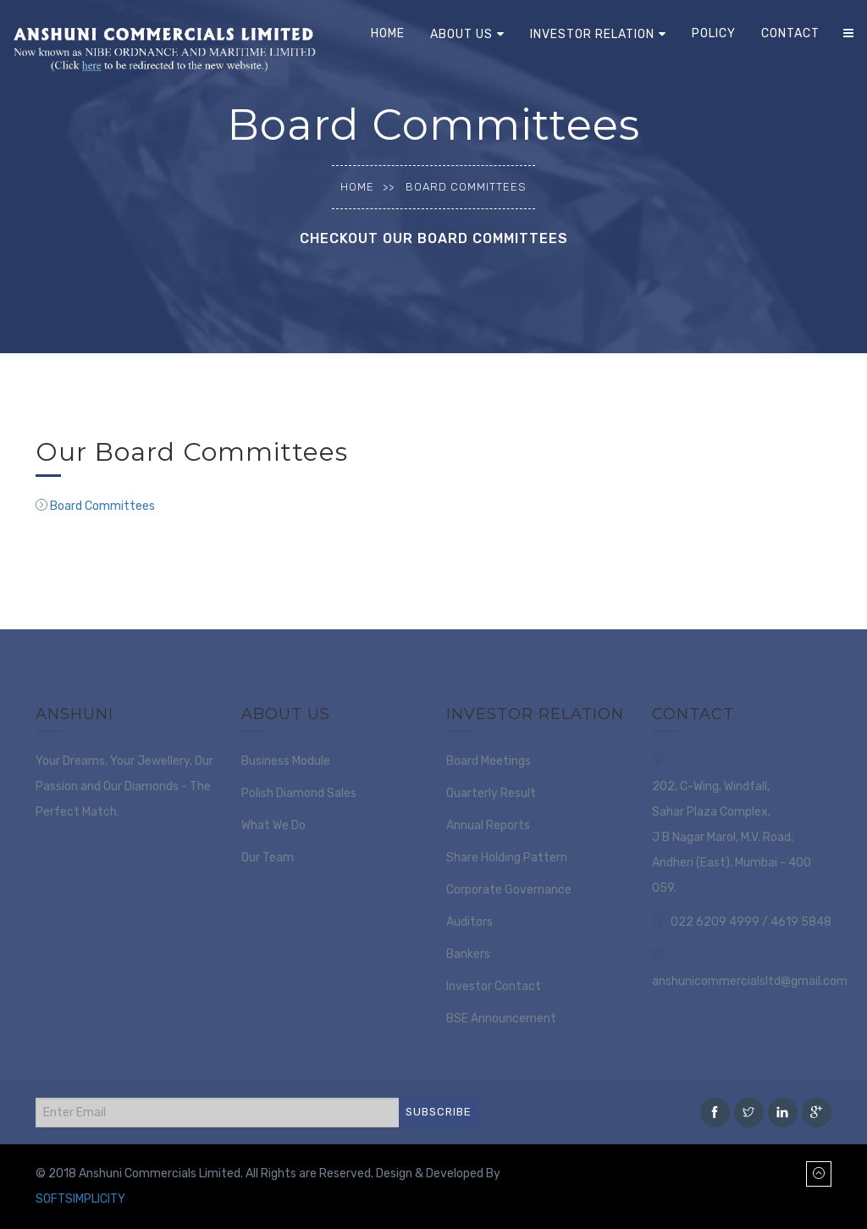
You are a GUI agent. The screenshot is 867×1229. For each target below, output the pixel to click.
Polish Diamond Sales (298, 793)
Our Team (267, 857)
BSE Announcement (501, 1018)
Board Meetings (488, 761)
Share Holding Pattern (506, 857)
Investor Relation (592, 34)
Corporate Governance (509, 890)
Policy (714, 33)
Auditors (469, 922)
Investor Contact (493, 986)
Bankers (468, 954)
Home (388, 33)
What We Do (273, 825)
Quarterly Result (491, 793)
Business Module (285, 761)
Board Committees (102, 506)
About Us (461, 34)
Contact (790, 33)
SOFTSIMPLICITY (80, 1199)
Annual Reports (488, 825)
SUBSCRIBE (439, 1111)
